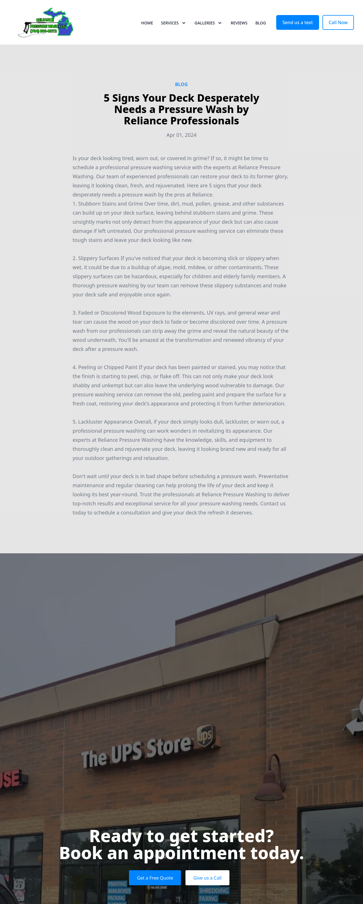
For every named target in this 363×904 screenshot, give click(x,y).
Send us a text (297, 25)
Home (147, 25)
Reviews (239, 25)
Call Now (338, 25)
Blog (260, 25)
